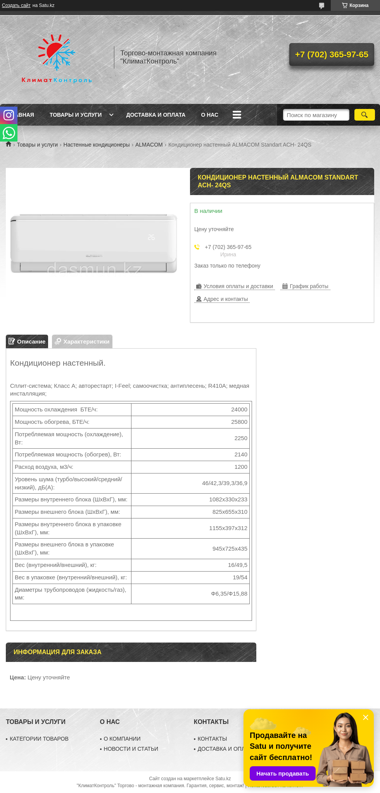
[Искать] (364, 115)
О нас (209, 115)
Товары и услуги (76, 115)
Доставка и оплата (155, 115)
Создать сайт (16, 5)
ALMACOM (149, 145)
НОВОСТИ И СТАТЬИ (131, 749)
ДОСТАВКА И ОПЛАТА (226, 749)
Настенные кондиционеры (97, 145)
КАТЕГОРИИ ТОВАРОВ (39, 739)
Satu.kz (223, 778)
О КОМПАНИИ (122, 739)
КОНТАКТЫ (212, 739)
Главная (21, 115)
